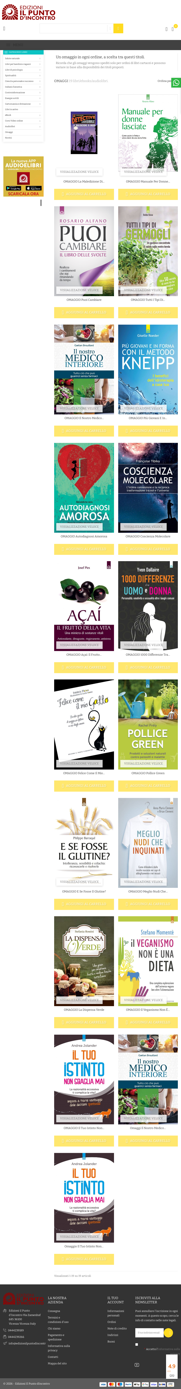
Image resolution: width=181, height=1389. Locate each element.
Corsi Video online (14, 120)
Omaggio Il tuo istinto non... (83, 1246)
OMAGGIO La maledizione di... (84, 181)
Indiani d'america (13, 86)
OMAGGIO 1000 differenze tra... (148, 655)
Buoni (111, 1341)
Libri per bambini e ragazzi (18, 64)
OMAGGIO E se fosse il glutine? (84, 891)
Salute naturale (12, 58)
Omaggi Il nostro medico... (148, 1128)
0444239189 (16, 1330)
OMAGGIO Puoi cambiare (84, 300)
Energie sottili (12, 98)
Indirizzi (112, 1335)
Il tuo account (115, 1300)
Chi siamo (54, 1328)
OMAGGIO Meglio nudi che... (148, 891)
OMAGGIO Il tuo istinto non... (84, 1128)
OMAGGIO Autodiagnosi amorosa (84, 536)
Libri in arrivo (11, 109)
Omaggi (9, 132)
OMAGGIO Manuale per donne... (148, 181)
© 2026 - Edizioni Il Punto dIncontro (26, 1383)
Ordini (111, 1322)
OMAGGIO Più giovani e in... (148, 418)
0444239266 (16, 1336)
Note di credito (117, 1328)
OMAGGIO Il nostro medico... (84, 418)
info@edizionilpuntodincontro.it (29, 1343)
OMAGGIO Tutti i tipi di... (148, 300)
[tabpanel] (23, 203)
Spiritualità (10, 75)
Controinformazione (15, 92)
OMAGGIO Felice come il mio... (84, 773)
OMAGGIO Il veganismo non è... (148, 1010)
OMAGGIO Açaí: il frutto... (84, 655)
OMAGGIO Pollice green (148, 773)
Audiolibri (10, 126)
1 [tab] (41, 203)
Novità (8, 137)
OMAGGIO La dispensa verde (84, 1010)
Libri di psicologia (14, 69)
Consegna (54, 1311)
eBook (8, 115)
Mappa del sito (57, 1363)
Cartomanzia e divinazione (18, 104)
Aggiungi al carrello (84, 194)
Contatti (53, 1356)
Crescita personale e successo (19, 81)
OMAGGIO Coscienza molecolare (148, 536)
